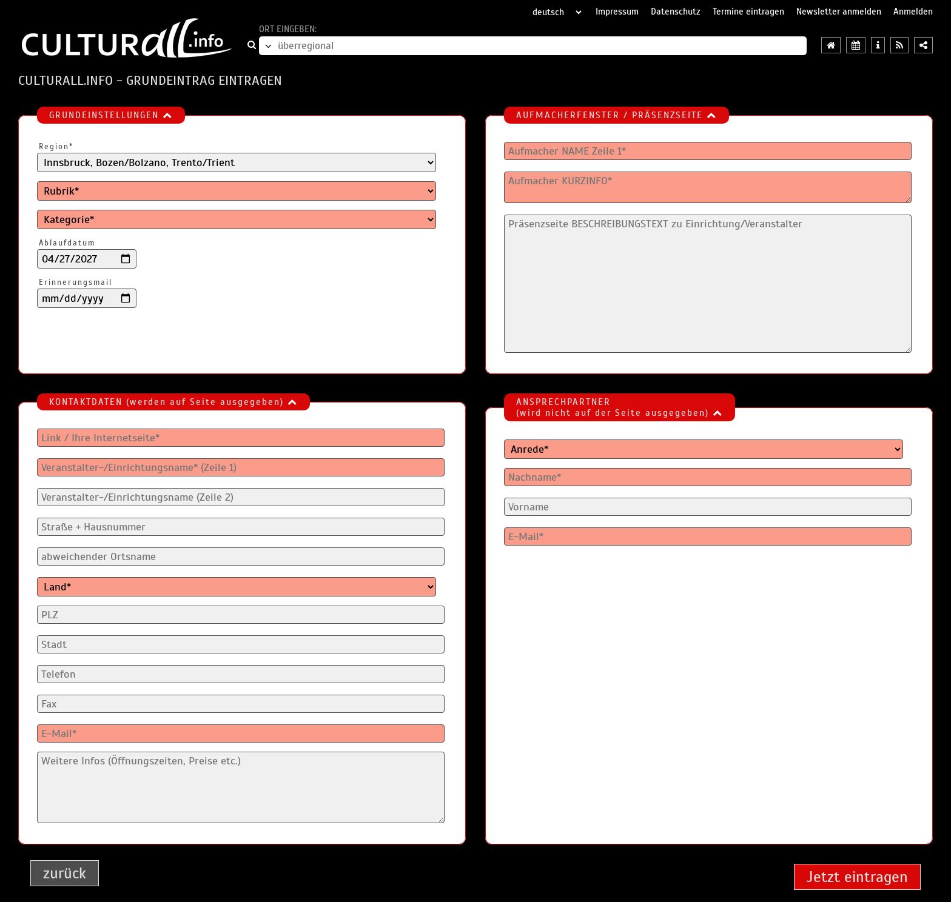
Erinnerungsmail (75, 282)
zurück (64, 873)
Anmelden (913, 11)
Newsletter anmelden (838, 11)
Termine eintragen (748, 11)
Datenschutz (676, 11)
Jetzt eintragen (857, 876)
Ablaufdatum (67, 243)
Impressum (617, 11)
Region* (56, 147)
